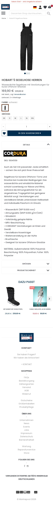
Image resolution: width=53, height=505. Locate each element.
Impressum (26, 433)
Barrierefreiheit (26, 439)
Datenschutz (26, 436)
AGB (26, 390)
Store (26, 453)
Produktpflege (26, 407)
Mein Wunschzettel (45, 7)
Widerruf (26, 393)
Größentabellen (27, 403)
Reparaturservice (26, 449)
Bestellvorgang (26, 380)
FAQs (26, 377)
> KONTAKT (26, 364)
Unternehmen (26, 420)
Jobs (26, 430)
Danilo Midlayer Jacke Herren (40, 309)
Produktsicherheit (26, 270)
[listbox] (26, 108)
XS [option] (4, 118)
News (26, 423)
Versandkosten (20, 94)
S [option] (9, 118)
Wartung (26, 446)
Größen (26, 263)
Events (26, 426)
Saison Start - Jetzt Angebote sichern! (26, 1)
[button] (24, 73)
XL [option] (27, 118)
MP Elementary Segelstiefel (13, 309)
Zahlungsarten (26, 384)
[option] (5, 107)
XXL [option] (32, 118)
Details (26, 144)
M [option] (15, 118)
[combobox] (27, 13)
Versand (26, 387)
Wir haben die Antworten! (26, 357)
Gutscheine (26, 400)
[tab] (26, 145)
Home (4, 18)
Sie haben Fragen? (26, 354)
